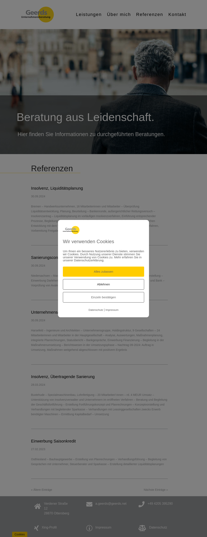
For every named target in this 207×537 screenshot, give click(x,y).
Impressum (112, 309)
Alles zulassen (103, 271)
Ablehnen (103, 284)
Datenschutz (96, 309)
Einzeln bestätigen (103, 297)
